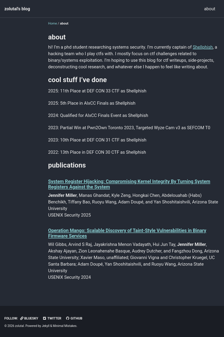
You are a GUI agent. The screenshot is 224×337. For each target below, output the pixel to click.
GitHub (74, 318)
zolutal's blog (17, 8)
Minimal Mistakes (64, 326)
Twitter (52, 318)
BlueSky (29, 318)
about (209, 8)
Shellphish (203, 47)
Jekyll (45, 326)
